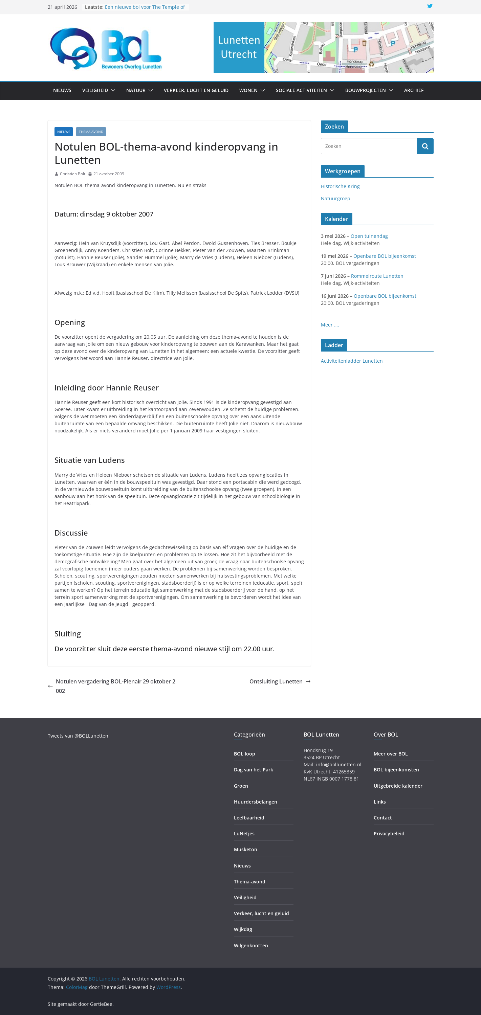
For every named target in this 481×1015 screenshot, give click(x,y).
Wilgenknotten (251, 945)
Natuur (136, 90)
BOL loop (244, 753)
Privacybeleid (389, 833)
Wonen (248, 90)
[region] (324, 47)
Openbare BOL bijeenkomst (384, 256)
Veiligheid (95, 90)
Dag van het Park (253, 769)
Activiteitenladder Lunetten (352, 361)
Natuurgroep (335, 198)
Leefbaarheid (249, 817)
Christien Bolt (72, 174)
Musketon (245, 849)
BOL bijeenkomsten (396, 769)
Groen (241, 786)
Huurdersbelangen (255, 801)
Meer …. (330, 324)
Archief (413, 90)
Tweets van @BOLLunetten (78, 735)
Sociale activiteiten (301, 90)
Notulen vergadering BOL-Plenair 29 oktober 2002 (111, 686)
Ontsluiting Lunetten (280, 681)
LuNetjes (244, 833)
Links (380, 801)
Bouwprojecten (365, 90)
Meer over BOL (391, 753)
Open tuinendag (369, 236)
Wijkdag (243, 929)
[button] (111, 90)
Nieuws (62, 90)
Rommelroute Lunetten (377, 276)
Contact (383, 817)
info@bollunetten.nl (339, 764)
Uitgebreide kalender (398, 786)
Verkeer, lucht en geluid (196, 90)
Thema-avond (91, 131)
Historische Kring (340, 186)
